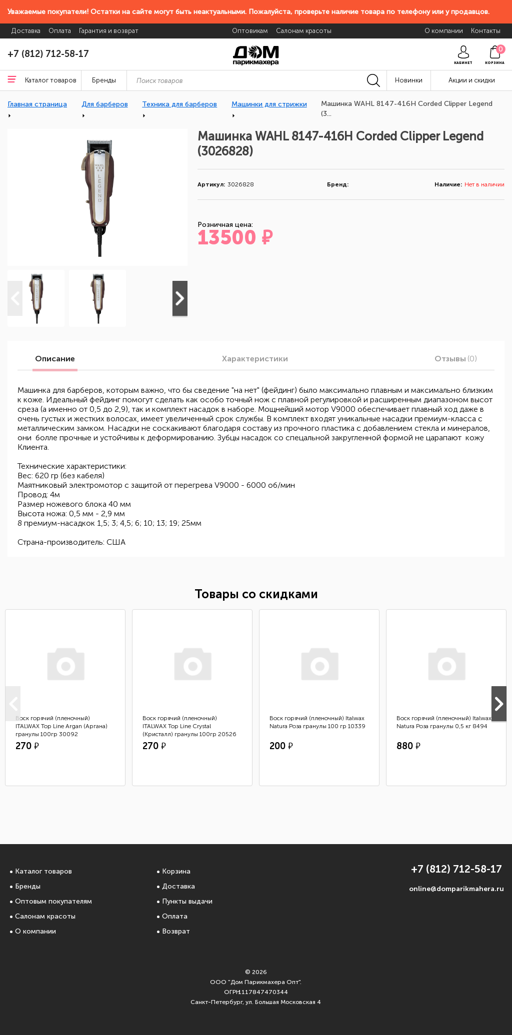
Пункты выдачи (187, 901)
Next (180, 298)
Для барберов (105, 104)
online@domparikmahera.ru (456, 889)
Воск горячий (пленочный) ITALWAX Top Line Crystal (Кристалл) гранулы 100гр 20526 (189, 726)
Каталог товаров (43, 871)
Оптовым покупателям (53, 901)
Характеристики (255, 358)
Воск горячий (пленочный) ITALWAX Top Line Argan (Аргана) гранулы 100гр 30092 (62, 726)
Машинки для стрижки (269, 104)
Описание (55, 358)
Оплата (175, 916)
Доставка (178, 886)
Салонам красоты (45, 916)
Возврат (176, 931)
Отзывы (455, 358)
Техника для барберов (179, 104)
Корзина (176, 871)
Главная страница (37, 104)
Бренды (27, 886)
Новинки (408, 80)
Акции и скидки (471, 80)
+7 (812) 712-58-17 (48, 53)
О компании (35, 931)
